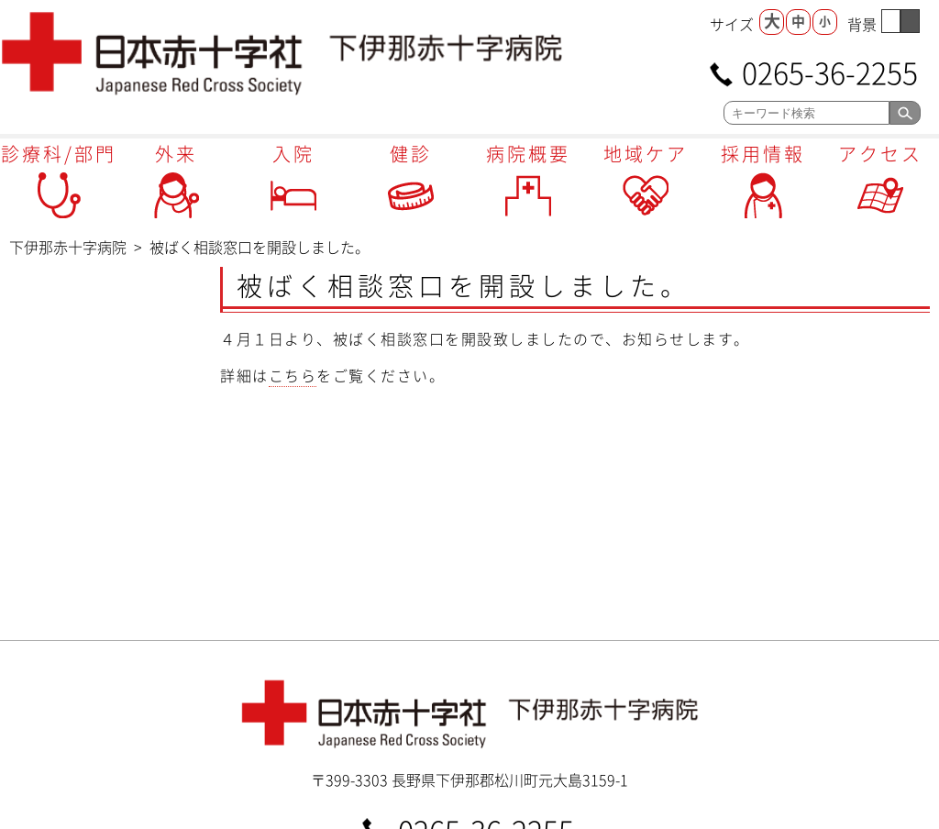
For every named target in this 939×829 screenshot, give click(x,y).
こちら (293, 375)
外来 (176, 153)
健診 (411, 153)
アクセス (880, 153)
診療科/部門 (58, 153)
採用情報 (763, 153)
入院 (293, 153)
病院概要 (528, 153)
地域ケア (645, 153)
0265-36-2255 (830, 71)
